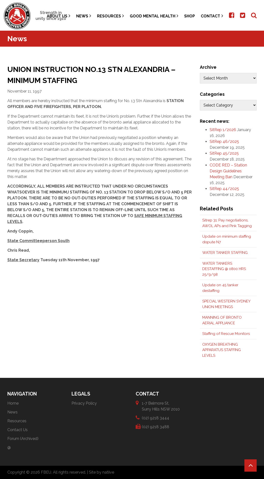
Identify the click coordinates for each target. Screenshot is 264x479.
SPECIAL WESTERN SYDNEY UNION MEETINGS (226, 304)
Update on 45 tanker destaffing (220, 288)
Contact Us (17, 429)
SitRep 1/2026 (223, 129)
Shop (189, 16)
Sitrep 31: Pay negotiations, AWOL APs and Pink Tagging (227, 223)
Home (13, 403)
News (83, 15)
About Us (58, 15)
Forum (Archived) (22, 438)
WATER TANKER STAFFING (225, 252)
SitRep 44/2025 (224, 188)
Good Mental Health (154, 15)
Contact (212, 15)
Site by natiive (101, 472)
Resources (110, 15)
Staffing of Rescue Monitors (226, 333)
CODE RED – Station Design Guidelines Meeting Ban (228, 171)
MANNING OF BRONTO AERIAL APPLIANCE (222, 320)
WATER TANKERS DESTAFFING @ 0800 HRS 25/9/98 (224, 269)
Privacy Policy (84, 403)
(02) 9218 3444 (155, 417)
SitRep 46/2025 (224, 141)
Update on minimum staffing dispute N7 (226, 239)
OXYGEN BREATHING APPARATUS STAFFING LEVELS (221, 350)
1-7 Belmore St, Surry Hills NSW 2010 (161, 405)
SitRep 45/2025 (224, 153)
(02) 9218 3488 (155, 426)
